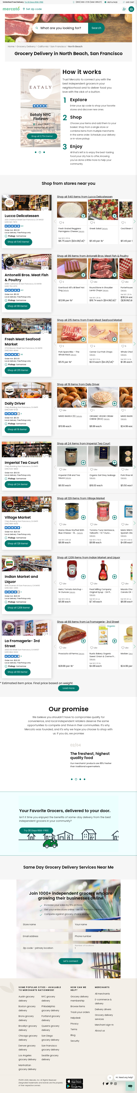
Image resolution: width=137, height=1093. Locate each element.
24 (83, 443)
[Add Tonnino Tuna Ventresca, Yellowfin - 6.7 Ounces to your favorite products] (93, 524)
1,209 (88, 557)
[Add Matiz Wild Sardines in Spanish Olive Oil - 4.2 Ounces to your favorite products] (124, 524)
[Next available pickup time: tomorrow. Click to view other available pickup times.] (16, 236)
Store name (29, 924)
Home (11, 46)
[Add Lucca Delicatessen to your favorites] (45, 208)
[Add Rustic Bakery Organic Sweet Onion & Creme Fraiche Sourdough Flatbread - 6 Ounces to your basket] (114, 641)
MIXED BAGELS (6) (67, 416)
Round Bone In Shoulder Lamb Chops (101, 289)
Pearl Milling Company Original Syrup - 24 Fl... (100, 591)
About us (100, 1030)
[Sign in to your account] (124, 9)
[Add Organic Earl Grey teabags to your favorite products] (93, 469)
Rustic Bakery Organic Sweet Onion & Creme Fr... (102, 655)
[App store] (74, 1081)
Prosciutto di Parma (68, 653)
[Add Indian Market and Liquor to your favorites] (45, 569)
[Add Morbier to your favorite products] (124, 648)
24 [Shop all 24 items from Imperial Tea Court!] (18, 484)
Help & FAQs (111, 2)
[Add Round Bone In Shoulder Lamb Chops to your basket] (114, 275)
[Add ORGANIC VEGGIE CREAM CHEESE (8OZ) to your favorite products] (92, 410)
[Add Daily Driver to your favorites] (45, 396)
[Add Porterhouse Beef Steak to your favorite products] (124, 282)
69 (88, 621)
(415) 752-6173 (11, 286)
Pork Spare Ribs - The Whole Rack (69, 353)
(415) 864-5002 (11, 652)
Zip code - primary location (38, 948)
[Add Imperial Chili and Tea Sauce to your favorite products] (62, 469)
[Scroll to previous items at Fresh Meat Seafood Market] (55, 343)
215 (89, 320)
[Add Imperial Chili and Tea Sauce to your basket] (83, 463)
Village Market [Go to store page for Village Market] (18, 517)
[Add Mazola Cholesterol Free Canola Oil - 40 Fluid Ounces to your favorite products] (124, 583)
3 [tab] (44, 152)
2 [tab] (40, 152)
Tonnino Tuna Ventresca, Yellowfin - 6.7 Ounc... (102, 531)
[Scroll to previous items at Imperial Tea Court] (55, 467)
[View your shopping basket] (131, 9)
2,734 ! (42, 136)
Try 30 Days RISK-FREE (36, 830)
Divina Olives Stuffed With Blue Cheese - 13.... (71, 531)
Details (81, 231)
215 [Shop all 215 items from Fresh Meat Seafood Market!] (18, 370)
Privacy (74, 1023)
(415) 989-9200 (11, 523)
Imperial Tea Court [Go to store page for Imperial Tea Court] (21, 462)
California (43, 46)
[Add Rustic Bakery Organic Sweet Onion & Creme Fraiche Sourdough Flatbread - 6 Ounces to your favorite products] (93, 648)
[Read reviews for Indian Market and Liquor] (13, 593)
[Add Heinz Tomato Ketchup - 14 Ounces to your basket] (83, 577)
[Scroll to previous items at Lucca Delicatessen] (55, 221)
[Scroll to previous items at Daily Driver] (55, 408)
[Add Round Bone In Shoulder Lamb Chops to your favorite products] (93, 282)
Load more (69, 688)
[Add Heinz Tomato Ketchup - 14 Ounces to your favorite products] (62, 583)
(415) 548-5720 (11, 409)
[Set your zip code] (32, 9)
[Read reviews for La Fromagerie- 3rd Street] (13, 657)
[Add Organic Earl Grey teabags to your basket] (114, 463)
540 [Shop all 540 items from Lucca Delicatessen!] (18, 242)
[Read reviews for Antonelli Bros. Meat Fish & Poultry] (14, 291)
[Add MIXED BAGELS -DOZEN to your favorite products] (123, 410)
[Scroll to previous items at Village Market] (55, 523)
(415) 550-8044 (11, 350)
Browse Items (78, 1006)
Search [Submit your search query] (96, 28)
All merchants (102, 993)
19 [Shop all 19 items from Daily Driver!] (17, 429)
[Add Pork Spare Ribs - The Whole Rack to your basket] (83, 339)
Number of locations (84, 945)
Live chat (128, 2)
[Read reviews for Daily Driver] (13, 414)
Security (75, 1040)
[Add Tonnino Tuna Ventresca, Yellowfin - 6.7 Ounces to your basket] (114, 517)
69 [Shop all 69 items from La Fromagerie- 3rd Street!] (17, 672)
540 (84, 196)
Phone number (83, 936)
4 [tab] (84, 779)
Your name (81, 924)
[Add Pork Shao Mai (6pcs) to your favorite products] (124, 469)
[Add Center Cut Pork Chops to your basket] (114, 339)
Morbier (124, 653)
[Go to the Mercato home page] (11, 8)
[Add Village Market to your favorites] (45, 510)
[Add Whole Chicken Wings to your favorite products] (123, 346)
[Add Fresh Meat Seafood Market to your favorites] (45, 332)
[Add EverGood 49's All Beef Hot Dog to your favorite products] (61, 282)
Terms (74, 1029)
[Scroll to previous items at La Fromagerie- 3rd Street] (55, 646)
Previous (68, 761)
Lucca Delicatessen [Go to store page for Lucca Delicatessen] (22, 215)
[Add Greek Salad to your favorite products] (92, 223)
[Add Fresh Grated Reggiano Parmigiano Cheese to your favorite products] (61, 223)
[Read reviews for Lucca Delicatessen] (14, 227)
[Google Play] (74, 1086)
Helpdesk (75, 1017)
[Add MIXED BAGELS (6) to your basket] (83, 404)
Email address (30, 936)
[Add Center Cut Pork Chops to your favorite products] (92, 346)
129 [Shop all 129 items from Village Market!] (18, 543)
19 (78, 384)
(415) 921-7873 (11, 222)
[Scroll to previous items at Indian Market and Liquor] (55, 582)
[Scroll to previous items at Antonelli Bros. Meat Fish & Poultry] (55, 281)
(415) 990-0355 (11, 588)
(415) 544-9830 (11, 469)
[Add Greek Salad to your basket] (114, 216)
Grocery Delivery (26, 46)
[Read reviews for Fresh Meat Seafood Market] (14, 355)
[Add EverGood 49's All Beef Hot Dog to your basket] (83, 275)
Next (115, 761)
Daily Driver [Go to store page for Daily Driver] (15, 403)
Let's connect (70, 961)
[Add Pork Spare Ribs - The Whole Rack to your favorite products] (61, 346)
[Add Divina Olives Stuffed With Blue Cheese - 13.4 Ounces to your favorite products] (62, 524)
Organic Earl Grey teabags (102, 475)
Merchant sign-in (104, 1024)
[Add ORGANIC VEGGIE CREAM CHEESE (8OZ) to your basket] (114, 404)
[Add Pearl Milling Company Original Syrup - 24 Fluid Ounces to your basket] (114, 577)
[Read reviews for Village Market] (13, 528)
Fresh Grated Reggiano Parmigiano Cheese (70, 230)
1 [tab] (35, 152)
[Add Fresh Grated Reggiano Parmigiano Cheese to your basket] (83, 216)
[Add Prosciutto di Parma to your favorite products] (62, 648)
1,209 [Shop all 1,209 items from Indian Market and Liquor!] (19, 607)
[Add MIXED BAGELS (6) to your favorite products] (62, 410)
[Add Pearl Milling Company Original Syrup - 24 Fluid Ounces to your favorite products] (93, 583)
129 (81, 498)
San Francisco (58, 46)
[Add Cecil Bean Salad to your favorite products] (123, 223)
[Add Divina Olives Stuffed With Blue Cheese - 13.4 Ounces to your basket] (83, 517)
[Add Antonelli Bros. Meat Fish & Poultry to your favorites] (45, 268)
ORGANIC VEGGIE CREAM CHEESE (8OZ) (101, 417)
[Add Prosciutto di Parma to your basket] (83, 641)
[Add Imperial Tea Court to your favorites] (45, 455)
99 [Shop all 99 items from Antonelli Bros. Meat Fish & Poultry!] (17, 306)
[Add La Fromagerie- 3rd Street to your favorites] (45, 634)
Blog (73, 1035)
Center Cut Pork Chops (101, 351)
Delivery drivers (103, 1009)
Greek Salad (95, 228)
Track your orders (80, 1012)
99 (92, 256)
